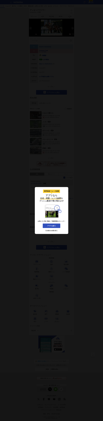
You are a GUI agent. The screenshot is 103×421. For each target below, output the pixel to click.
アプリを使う (51, 226)
